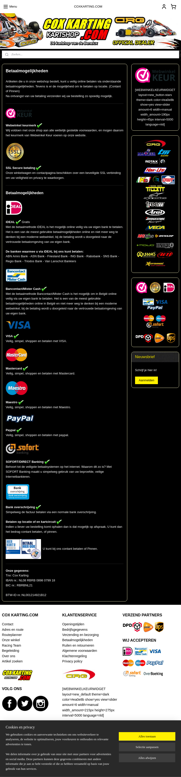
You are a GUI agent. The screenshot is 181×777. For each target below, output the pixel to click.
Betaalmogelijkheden (77, 640)
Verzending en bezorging (80, 635)
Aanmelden (146, 380)
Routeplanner (12, 635)
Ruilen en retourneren (78, 645)
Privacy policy (72, 661)
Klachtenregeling (74, 656)
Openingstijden (73, 624)
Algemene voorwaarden (79, 651)
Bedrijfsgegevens (74, 629)
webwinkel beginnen (103, 768)
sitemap (80, 768)
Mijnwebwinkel (140, 768)
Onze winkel (11, 640)
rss (88, 768)
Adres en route (13, 629)
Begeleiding (10, 651)
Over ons (8, 656)
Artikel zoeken (12, 661)
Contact (7, 624)
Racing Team (11, 645)
